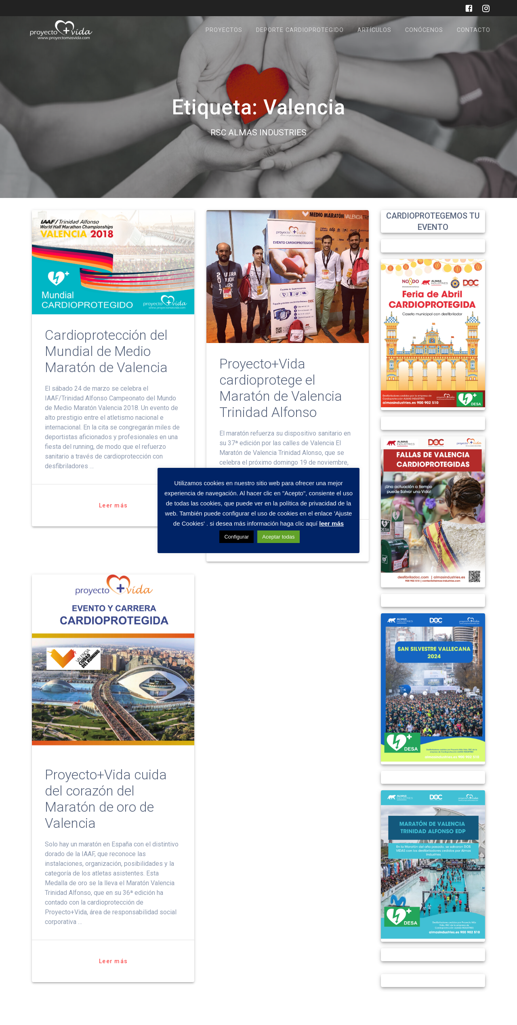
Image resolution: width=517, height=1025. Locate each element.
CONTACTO (473, 30)
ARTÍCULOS (374, 30)
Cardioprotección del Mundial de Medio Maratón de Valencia (106, 351)
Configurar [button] (236, 537)
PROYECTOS (224, 30)
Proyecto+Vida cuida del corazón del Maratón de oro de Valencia (106, 799)
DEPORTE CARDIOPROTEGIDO (300, 30)
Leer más (113, 505)
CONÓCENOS (424, 30)
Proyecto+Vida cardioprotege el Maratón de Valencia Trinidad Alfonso (280, 388)
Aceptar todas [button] (278, 537)
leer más (331, 523)
